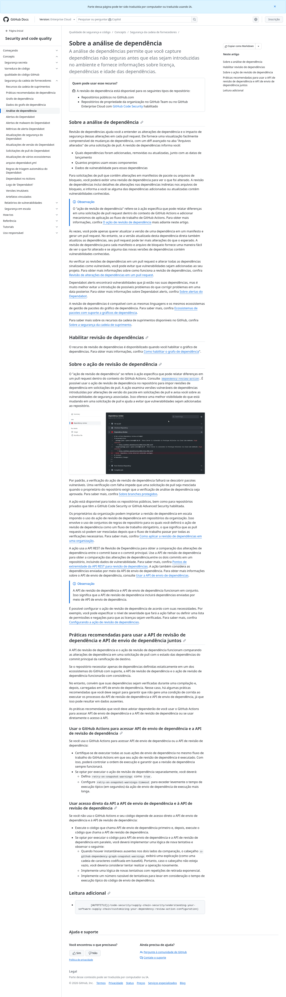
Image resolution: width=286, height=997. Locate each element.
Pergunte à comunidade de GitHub (163, 952)
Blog (183, 983)
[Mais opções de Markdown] (258, 46)
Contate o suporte (153, 957)
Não (93, 953)
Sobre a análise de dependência (106, 122)
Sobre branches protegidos (138, 494)
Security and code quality (28, 38)
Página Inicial (14, 30)
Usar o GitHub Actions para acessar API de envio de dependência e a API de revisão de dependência (135, 731)
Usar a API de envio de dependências (162, 575)
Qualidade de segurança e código (90, 32)
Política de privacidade (81, 959)
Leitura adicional (89, 893)
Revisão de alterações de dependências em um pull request (111, 275)
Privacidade (116, 983)
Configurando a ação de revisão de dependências (104, 622)
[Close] (275, 6)
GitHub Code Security (128, 106)
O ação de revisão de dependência (127, 222)
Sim (77, 953)
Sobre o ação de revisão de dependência (115, 364)
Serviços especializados (162, 983)
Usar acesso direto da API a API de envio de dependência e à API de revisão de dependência (130, 806)
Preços (141, 983)
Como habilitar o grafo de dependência (171, 351)
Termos (101, 983)
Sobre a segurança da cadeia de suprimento (100, 325)
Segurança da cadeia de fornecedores (153, 32)
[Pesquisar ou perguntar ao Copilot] (137, 19)
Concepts (120, 32)
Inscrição (274, 19)
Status (130, 983)
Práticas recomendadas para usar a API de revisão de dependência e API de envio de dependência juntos (127, 637)
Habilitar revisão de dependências (108, 337)
